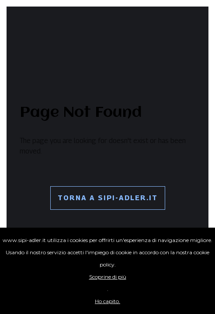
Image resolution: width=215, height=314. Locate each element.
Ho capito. (107, 301)
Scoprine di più (107, 276)
